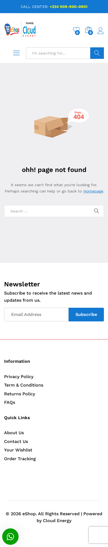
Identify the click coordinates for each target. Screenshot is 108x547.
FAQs (9, 402)
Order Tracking (20, 458)
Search (97, 53)
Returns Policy (19, 393)
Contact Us (16, 441)
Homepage (93, 191)
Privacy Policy (18, 376)
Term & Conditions (23, 385)
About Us (14, 432)
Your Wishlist (18, 450)
